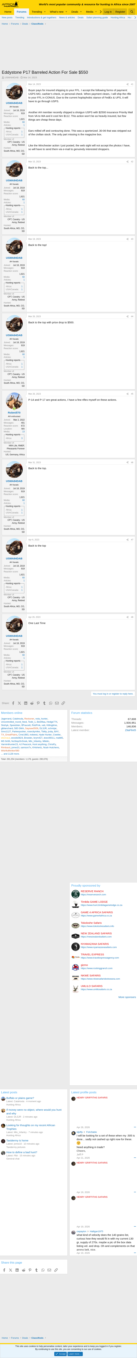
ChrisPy (52, 744)
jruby (50, 731)
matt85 (59, 737)
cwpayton (81, 1231)
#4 (132, 316)
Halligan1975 (96, 1231)
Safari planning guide (97, 17)
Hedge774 (52, 722)
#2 (132, 161)
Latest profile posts (83, 1092)
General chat (12, 1158)
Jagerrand (6, 718)
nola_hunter (41, 718)
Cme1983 (23, 734)
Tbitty (44, 731)
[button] (44, 11)
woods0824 (17, 737)
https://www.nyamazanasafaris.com (99, 947)
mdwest (34, 734)
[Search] (131, 11)
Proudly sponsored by (85, 885)
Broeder (28, 737)
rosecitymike (33, 731)
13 (23, 431)
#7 (132, 539)
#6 (132, 462)
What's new (57, 11)
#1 (132, 84)
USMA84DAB (12, 77)
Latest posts (9, 1092)
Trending (37, 11)
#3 (132, 239)
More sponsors (127, 997)
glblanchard (7, 728)
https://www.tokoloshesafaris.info (97, 926)
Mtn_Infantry (35, 741)
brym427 (37, 737)
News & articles (67, 17)
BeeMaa (41, 722)
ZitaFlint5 (130, 730)
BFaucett (26, 725)
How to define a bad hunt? (21, 1152)
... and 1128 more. (10, 753)
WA (23, 429)
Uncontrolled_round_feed (14, 722)
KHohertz (37, 747)
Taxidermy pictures (15, 1147)
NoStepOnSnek (19, 741)
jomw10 (15, 747)
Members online (11, 713)
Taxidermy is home (17, 1140)
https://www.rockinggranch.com (97, 968)
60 (23, 122)
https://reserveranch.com (93, 894)
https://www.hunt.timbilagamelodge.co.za (101, 905)
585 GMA (19, 728)
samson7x (26, 747)
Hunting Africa (118, 17)
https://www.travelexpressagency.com (100, 957)
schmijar (52, 728)
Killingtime (51, 725)
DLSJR (43, 728)
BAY (56, 731)
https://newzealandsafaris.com (96, 936)
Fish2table (91, 1132)
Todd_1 (32, 722)
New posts (7, 17)
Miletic (46, 741)
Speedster (15, 725)
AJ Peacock (25, 744)
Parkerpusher (19, 731)
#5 (132, 394)
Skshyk (4, 725)
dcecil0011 (49, 737)
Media (89, 11)
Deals (74, 11)
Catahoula (18, 718)
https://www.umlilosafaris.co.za (96, 989)
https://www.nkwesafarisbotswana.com (100, 978)
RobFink (36, 725)
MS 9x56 (5, 741)
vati (43, 725)
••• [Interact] (135, 1127)
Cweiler (57, 734)
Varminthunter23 (9, 744)
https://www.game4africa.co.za (96, 915)
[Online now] (14, 408)
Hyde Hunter (45, 734)
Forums (21, 11)
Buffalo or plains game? (20, 1097)
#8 (132, 617)
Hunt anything (39, 744)
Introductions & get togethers (41, 17)
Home (7, 11)
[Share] (127, 84)
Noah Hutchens (51, 747)
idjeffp (80, 1132)
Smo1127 (6, 731)
